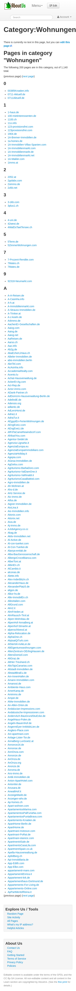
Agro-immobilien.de (18, 482)
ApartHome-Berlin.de (19, 823)
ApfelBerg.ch (15, 856)
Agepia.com (14, 457)
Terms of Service (16, 958)
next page (28, 76)
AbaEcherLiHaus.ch (19, 353)
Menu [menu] (37, 6)
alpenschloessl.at (17, 629)
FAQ (9, 951)
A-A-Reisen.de (16, 295)
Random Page (15, 913)
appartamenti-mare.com (21, 870)
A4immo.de (14, 320)
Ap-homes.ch (15, 802)
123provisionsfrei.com (20, 130)
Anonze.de (14, 766)
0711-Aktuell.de (16, 94)
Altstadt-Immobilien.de (20, 669)
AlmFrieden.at (15, 611)
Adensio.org (14, 403)
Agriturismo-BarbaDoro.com (23, 468)
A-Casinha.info (16, 299)
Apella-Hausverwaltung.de (22, 852)
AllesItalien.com (16, 601)
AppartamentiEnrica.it (20, 874)
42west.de (13, 223)
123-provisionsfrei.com (20, 126)
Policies (11, 965)
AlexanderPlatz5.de (18, 586)
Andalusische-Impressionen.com (26, 712)
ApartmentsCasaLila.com (22, 845)
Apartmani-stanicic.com (21, 838)
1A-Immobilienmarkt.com (22, 148)
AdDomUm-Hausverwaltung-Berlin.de (29, 396)
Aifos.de (12, 500)
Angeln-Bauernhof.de (19, 723)
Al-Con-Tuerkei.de (18, 547)
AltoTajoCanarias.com (20, 665)
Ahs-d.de (13, 489)
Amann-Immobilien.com (21, 680)
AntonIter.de (14, 784)
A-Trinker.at (14, 313)
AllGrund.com (15, 604)
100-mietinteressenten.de (22, 115)
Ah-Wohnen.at (16, 486)
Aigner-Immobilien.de (19, 504)
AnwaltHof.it (14, 791)
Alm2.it (11, 608)
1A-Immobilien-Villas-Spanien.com (27, 144)
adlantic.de (14, 406)
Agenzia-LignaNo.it (18, 442)
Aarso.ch (13, 342)
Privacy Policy (15, 962)
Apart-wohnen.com (18, 805)
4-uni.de (12, 220)
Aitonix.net (13, 518)
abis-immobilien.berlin (20, 360)
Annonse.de (14, 748)
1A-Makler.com (16, 159)
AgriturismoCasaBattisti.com (23, 478)
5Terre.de (13, 241)
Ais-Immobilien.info (18, 511)
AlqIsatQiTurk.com (18, 640)
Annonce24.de (16, 744)
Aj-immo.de (14, 525)
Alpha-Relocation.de (19, 633)
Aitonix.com (14, 514)
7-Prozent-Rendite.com (21, 259)
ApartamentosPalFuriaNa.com (25, 813)
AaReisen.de (15, 338)
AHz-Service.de (16, 493)
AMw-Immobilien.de (19, 701)
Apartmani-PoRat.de (19, 834)
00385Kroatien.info (18, 90)
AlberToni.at (14, 561)
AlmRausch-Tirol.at (18, 615)
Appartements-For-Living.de (23, 884)
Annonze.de (14, 755)
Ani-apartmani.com (18, 733)
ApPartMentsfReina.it (19, 892)
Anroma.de (14, 769)
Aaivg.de (12, 331)
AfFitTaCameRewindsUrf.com (24, 432)
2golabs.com (15, 180)
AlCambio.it (14, 568)
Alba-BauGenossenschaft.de (24, 554)
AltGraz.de (13, 658)
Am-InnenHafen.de (18, 676)
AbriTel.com (14, 363)
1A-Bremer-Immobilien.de (22, 137)
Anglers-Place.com (18, 730)
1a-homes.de (15, 141)
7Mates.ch (13, 263)
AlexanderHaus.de (18, 583)
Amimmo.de (14, 694)
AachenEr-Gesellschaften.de (24, 324)
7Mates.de (13, 266)
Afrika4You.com (16, 435)
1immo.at (13, 162)
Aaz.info (12, 345)
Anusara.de (14, 787)
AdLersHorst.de (16, 410)
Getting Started (15, 955)
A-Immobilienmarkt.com (21, 306)
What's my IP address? (20, 924)
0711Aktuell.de (16, 97)
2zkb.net (12, 187)
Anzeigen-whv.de (17, 798)
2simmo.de (14, 184)
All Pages (12, 920)
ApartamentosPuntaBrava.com (25, 816)
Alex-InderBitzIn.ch (18, 579)
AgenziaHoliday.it (17, 453)
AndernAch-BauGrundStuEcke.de (26, 716)
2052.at (12, 177)
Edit (53, 5)
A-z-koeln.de (15, 317)
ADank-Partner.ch (18, 392)
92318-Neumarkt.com (20, 281)
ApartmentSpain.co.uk (20, 848)
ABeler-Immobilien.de (20, 356)
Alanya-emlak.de (17, 550)
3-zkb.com (13, 202)
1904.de (12, 133)
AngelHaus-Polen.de (19, 719)
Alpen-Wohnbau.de (18, 618)
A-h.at (11, 302)
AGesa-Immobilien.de (20, 460)
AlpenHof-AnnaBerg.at (20, 622)
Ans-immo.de (15, 773)
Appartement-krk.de (19, 877)
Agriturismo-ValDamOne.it (22, 471)
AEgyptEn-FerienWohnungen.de (26, 421)
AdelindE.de (14, 399)
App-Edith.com (16, 863)
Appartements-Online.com (22, 888)
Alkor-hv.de (14, 593)
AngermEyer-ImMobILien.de (23, 726)
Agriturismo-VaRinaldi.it (21, 475)
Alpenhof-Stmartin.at (19, 626)
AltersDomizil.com (18, 654)
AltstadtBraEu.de (17, 672)
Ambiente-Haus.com (19, 687)
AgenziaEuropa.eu (18, 446)
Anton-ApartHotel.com (20, 780)
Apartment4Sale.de (18, 841)
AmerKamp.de (16, 690)
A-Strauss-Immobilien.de (21, 309)
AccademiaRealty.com (20, 371)
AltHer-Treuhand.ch (19, 662)
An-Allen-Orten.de (18, 705)
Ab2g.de (12, 349)
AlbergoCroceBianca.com (22, 557)
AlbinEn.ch (14, 565)
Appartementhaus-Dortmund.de (25, 881)
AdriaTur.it (13, 417)
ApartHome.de (16, 827)
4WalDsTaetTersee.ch (20, 227)
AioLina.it (13, 507)
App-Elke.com (15, 866)
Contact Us (13, 947)
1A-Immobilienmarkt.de (21, 151)
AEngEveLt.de (16, 428)
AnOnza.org (14, 762)
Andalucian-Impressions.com (24, 708)
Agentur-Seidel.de (18, 439)
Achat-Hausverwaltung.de (22, 378)
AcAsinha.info (15, 367)
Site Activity (13, 917)
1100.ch (12, 119)
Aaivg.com (13, 327)
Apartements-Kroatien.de (22, 820)
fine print (62, 982)
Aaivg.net (13, 335)
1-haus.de (13, 112)
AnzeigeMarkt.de (17, 795)
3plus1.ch (13, 205)
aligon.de (13, 590)
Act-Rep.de (14, 385)
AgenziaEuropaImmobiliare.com (25, 450)
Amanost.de (14, 683)
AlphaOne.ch (15, 636)
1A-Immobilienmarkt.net (21, 155)
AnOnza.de (14, 759)
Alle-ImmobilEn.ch (18, 597)
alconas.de (14, 572)
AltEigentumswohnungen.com (24, 647)
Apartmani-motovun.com (21, 830)
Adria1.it (12, 414)
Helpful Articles (15, 928)
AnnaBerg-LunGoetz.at (20, 741)
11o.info (12, 123)
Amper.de (13, 698)
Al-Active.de (14, 539)
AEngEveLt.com (17, 424)
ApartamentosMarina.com (22, 809)
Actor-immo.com (17, 389)
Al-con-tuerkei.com (18, 543)
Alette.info (13, 575)
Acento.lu (13, 374)
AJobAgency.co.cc (18, 529)
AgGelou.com (15, 464)
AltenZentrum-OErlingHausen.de (26, 651)
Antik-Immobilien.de (19, 777)
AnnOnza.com (16, 751)
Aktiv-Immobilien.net (19, 536)
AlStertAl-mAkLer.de (19, 644)
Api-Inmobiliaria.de (18, 859)
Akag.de (12, 532)
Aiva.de (12, 521)
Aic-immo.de (15, 496)
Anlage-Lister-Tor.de (19, 737)
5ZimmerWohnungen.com (22, 245)
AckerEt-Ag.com (17, 381)
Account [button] (64, 16)
